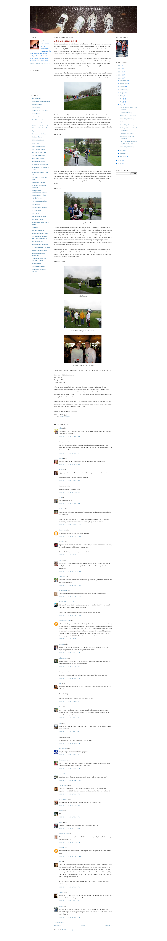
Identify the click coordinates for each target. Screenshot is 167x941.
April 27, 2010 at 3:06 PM (69, 817)
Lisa (60, 707)
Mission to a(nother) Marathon (38, 254)
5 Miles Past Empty (38, 140)
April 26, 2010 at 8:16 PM (69, 718)
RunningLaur (63, 590)
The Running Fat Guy (39, 161)
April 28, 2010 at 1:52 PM (69, 887)
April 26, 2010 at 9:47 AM (70, 503)
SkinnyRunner (37, 104)
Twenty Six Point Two (39, 152)
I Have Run (35, 143)
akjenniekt (62, 774)
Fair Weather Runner (39, 216)
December (123, 81)
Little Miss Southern (38, 266)
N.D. (60, 497)
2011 (120, 75)
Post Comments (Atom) (69, 930)
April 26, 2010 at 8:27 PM (69, 732)
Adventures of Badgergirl (40, 164)
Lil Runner (35, 227)
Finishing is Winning (38, 182)
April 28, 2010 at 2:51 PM (69, 901)
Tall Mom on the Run (39, 134)
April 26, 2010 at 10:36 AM (70, 585)
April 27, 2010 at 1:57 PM (69, 805)
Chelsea (61, 644)
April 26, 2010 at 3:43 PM (69, 678)
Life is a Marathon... (38, 155)
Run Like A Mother (38, 120)
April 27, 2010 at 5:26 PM (69, 828)
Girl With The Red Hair (40, 111)
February (123, 153)
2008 (120, 163)
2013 (120, 69)
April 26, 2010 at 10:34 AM (70, 571)
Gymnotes (35, 131)
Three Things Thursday (127, 119)
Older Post (109, 925)
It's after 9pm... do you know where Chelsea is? (39, 237)
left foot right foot (37, 241)
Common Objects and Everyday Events (39, 259)
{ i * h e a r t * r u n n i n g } (41, 247)
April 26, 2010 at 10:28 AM (70, 536)
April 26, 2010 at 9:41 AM (70, 492)
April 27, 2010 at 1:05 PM (69, 794)
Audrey (61, 509)
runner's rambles (37, 123)
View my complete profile (40, 64)
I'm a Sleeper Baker (38, 149)
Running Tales (36, 263)
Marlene (61, 541)
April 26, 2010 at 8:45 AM (70, 464)
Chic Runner (36, 108)
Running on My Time (39, 195)
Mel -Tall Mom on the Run (67, 602)
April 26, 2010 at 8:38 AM (70, 453)
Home (83, 925)
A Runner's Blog (37, 219)
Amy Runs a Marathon (39, 201)
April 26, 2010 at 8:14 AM (70, 436)
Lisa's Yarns (36, 114)
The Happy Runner (38, 158)
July (121, 96)
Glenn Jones (63, 658)
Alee (60, 428)
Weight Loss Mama (38, 230)
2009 (120, 160)
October (122, 87)
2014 (120, 66)
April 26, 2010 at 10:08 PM (70, 769)
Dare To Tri (35, 213)
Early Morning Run (38, 146)
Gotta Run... (36, 204)
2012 (120, 72)
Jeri (60, 861)
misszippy (62, 576)
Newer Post (57, 925)
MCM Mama (36, 98)
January (122, 156)
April (122, 105)
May (121, 102)
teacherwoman (63, 785)
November (123, 84)
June (121, 99)
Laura (61, 458)
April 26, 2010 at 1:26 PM (69, 666)
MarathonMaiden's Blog (40, 233)
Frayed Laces (36, 210)
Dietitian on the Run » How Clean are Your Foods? (41, 127)
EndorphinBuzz (64, 834)
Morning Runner (84, 9)
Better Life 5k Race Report (65, 41)
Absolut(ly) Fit (36, 198)
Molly (61, 470)
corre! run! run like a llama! (41, 101)
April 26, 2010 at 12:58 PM (70, 653)
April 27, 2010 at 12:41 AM (70, 780)
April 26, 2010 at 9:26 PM (69, 755)
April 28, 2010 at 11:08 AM (70, 856)
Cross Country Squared (39, 207)
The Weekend (124, 122)
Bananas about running (39, 250)
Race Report (65, 416)
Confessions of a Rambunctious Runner (39, 191)
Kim (60, 683)
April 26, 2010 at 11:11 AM (70, 615)
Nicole (61, 892)
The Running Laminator (40, 244)
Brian (61, 906)
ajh (60, 723)
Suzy (60, 560)
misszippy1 (35, 117)
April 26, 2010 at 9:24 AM (70, 481)
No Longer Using (64, 620)
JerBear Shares (37, 137)
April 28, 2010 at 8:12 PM (69, 917)
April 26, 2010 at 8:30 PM (69, 743)
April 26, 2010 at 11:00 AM (70, 596)
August (122, 93)
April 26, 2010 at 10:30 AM (70, 555)
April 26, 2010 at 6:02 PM (69, 702)
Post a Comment (59, 922)
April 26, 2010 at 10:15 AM (70, 525)
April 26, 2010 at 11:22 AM (70, 639)
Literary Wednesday (126, 113)
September (123, 90)
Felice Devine (63, 799)
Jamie (61, 822)
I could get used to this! (127, 133)
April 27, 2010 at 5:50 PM (69, 842)
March (122, 150)
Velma (61, 811)
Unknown (62, 530)
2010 (120, 78)
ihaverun (61, 847)
